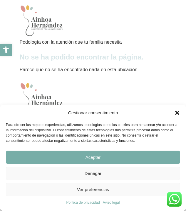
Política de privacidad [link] (83, 202)
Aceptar (93, 157)
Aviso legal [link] (111, 202)
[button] (177, 113)
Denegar (93, 173)
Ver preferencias (93, 189)
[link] (6, 50)
